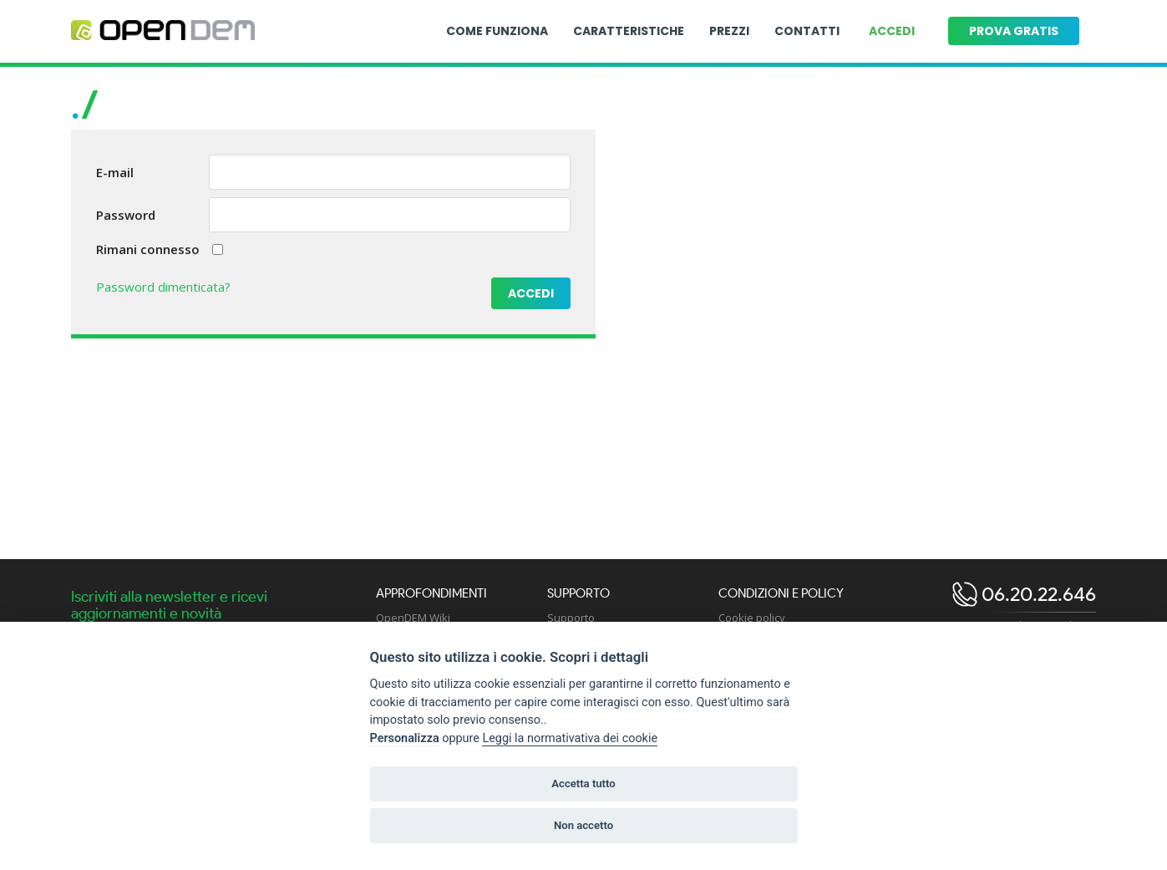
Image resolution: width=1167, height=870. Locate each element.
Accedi (892, 31)
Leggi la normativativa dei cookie (569, 738)
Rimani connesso (148, 249)
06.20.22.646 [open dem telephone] (1036, 594)
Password (125, 214)
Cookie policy (751, 617)
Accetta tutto (583, 783)
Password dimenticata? (163, 286)
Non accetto (583, 825)
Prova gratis (1013, 31)
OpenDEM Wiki (413, 617)
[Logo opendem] (163, 31)
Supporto (571, 617)
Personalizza (404, 738)
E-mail (115, 172)
